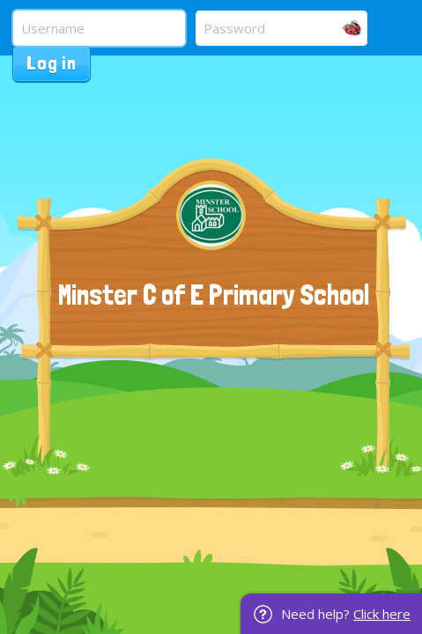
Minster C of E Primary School (213, 295)
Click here (382, 614)
